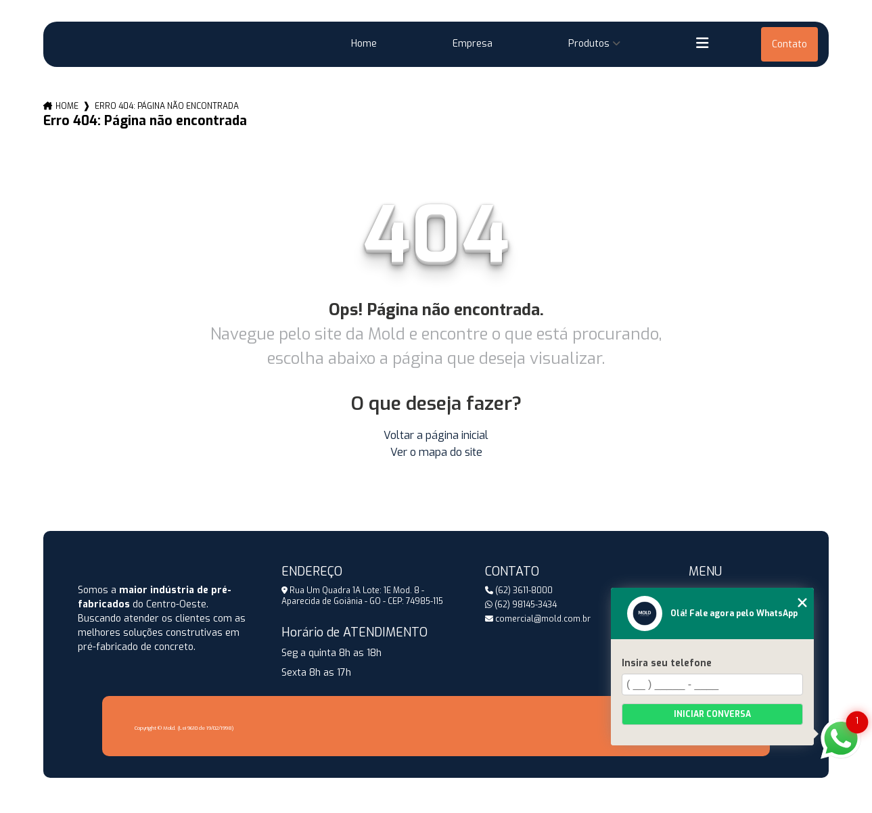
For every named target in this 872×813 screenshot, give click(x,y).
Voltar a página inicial (436, 435)
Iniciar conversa (712, 714)
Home (364, 43)
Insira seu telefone (667, 663)
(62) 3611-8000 (519, 590)
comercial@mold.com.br (538, 618)
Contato (789, 44)
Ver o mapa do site (436, 452)
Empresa (472, 43)
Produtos (589, 43)
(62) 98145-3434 (521, 604)
